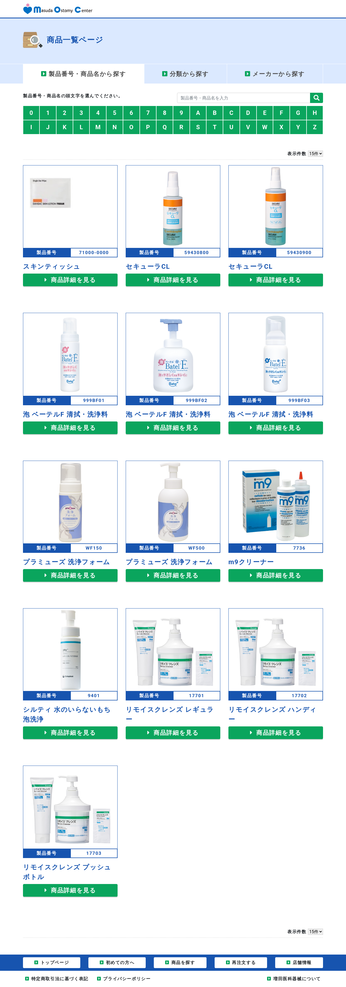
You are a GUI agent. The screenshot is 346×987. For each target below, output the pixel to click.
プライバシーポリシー (127, 978)
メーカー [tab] (278, 74)
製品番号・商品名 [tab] (87, 74)
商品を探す (183, 962)
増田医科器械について (297, 978)
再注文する (244, 962)
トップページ (55, 962)
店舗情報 (302, 962)
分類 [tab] (189, 74)
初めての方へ (120, 962)
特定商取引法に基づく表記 (59, 978)
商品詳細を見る (72, 280)
